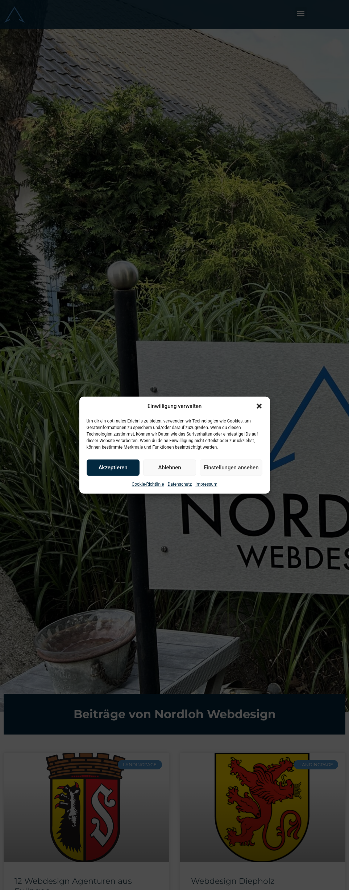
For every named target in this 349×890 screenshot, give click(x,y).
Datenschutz (179, 483)
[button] (259, 406)
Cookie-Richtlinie (148, 483)
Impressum (206, 483)
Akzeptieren (113, 467)
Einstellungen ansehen (231, 467)
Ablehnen (169, 467)
